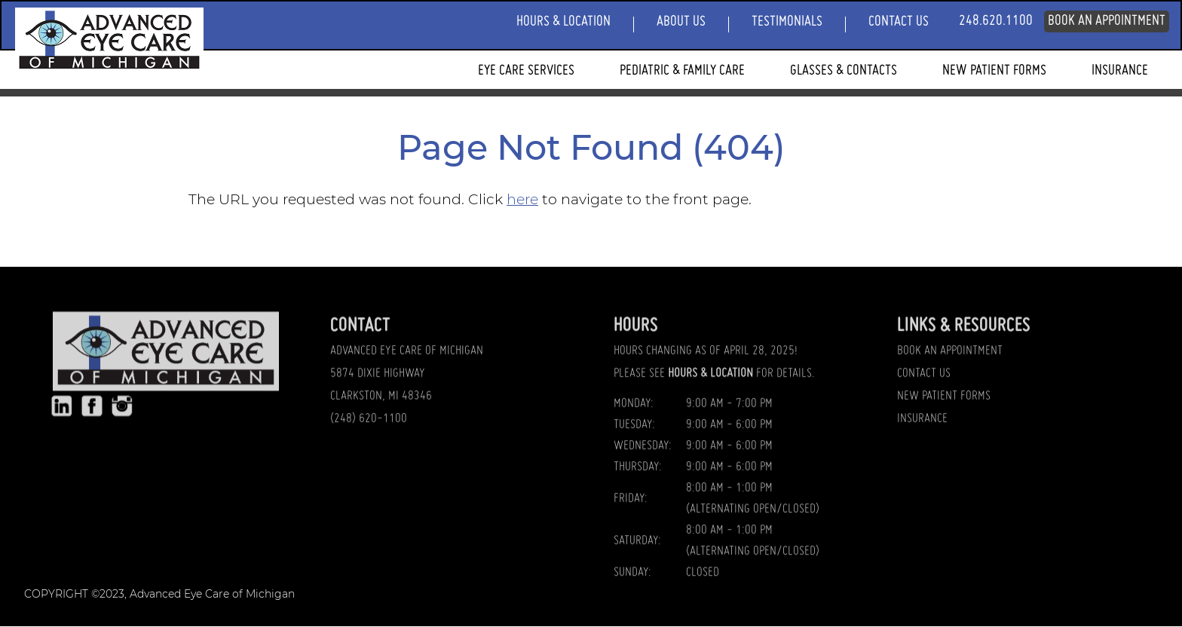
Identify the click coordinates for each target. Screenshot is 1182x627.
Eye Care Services (526, 71)
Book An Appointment (1106, 21)
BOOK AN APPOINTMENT (950, 358)
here (522, 199)
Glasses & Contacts (843, 71)
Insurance (1120, 71)
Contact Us (898, 22)
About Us (681, 22)
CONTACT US (924, 381)
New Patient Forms (994, 71)
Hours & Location (563, 22)
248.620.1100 (996, 21)
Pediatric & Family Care (682, 71)
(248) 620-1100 (368, 426)
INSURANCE (922, 426)
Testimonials (787, 22)
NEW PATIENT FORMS (944, 403)
